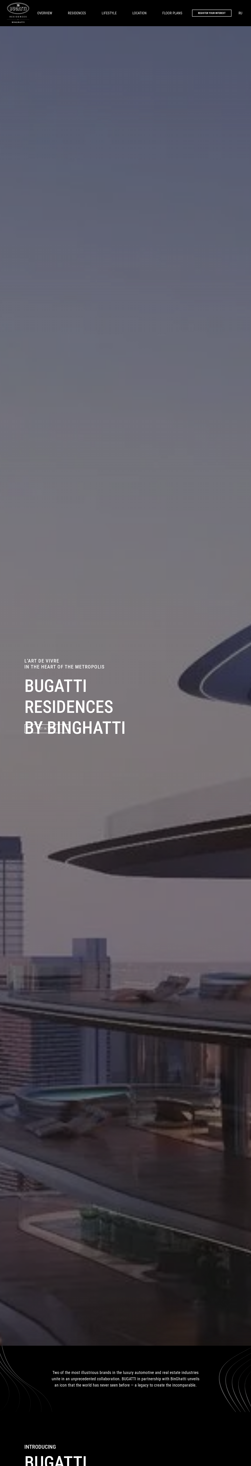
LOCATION (139, 13)
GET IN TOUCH (47, 728)
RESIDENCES (77, 13)
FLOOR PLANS (172, 13)
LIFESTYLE (109, 13)
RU (240, 13)
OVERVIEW (44, 13)
